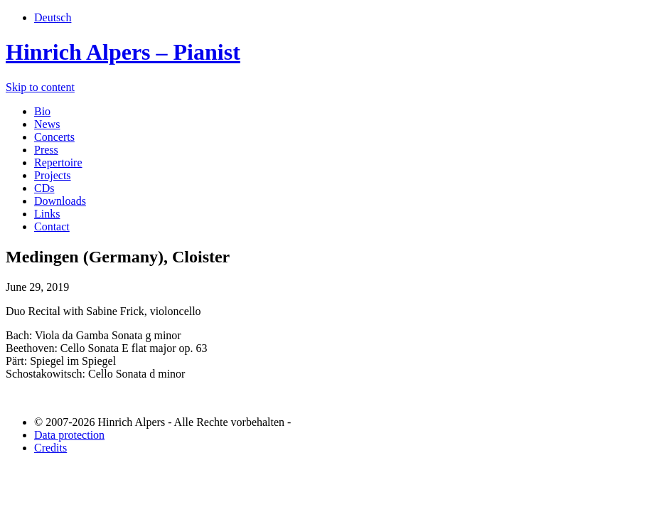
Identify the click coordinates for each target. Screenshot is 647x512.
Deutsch (52, 17)
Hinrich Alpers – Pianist (123, 52)
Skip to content (40, 87)
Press (46, 150)
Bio (42, 111)
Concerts (54, 137)
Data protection (69, 435)
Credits (50, 448)
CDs (44, 188)
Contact (52, 226)
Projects (52, 175)
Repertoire (58, 162)
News (47, 124)
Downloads (60, 201)
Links (47, 214)
